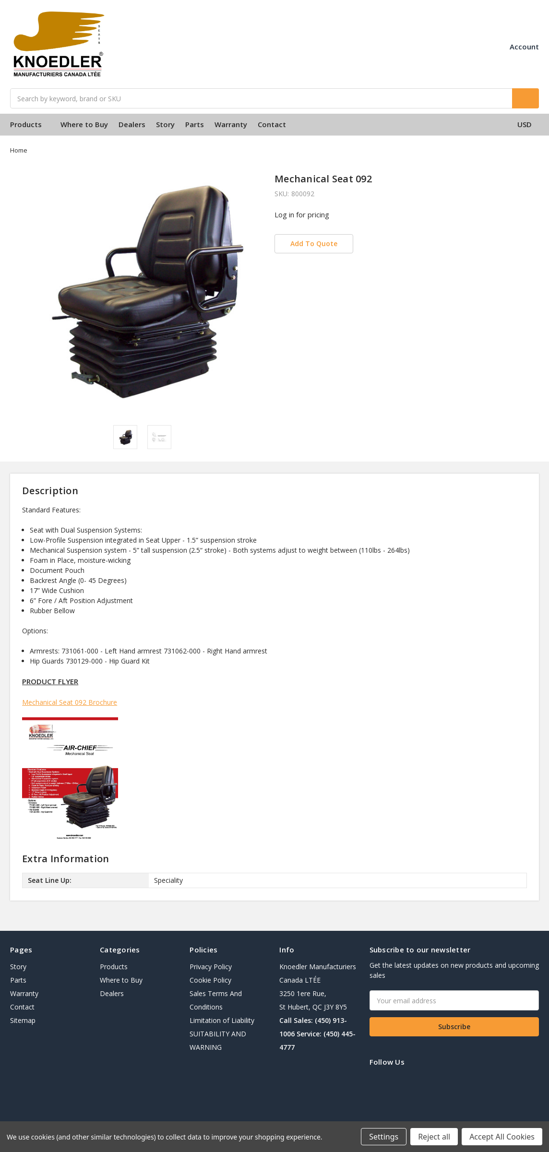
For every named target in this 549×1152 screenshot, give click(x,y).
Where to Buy (84, 124)
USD (528, 124)
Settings (383, 1136)
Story (165, 124)
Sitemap (23, 1020)
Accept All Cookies (502, 1136)
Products (30, 124)
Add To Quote (313, 243)
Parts (194, 124)
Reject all (434, 1136)
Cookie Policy (210, 980)
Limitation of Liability (222, 1020)
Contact (272, 124)
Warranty (231, 124)
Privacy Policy (211, 966)
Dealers (132, 124)
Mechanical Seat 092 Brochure (69, 702)
